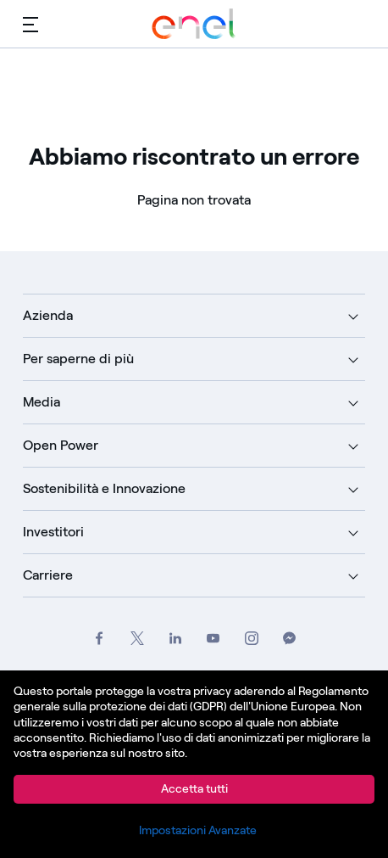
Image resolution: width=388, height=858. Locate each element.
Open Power (60, 445)
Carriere (48, 575)
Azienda (48, 315)
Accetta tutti (194, 789)
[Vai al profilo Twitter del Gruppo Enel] (137, 638)
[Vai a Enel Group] (194, 23)
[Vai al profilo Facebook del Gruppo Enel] (99, 638)
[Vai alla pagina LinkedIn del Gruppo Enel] (175, 638)
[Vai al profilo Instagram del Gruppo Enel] (251, 638)
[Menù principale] (30, 24)
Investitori (53, 532)
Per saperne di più (78, 358)
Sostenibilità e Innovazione (104, 488)
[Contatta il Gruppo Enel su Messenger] (289, 638)
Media (41, 402)
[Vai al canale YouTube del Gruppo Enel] (213, 638)
